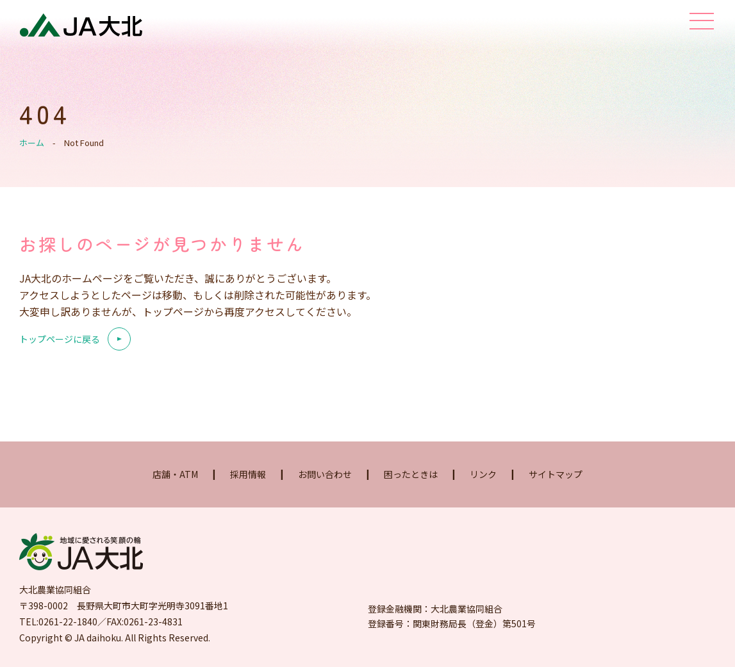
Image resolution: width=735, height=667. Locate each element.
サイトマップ (555, 474)
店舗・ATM (175, 474)
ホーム (31, 142)
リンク (483, 474)
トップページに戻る (59, 339)
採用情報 (248, 474)
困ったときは (411, 474)
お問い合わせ (325, 474)
